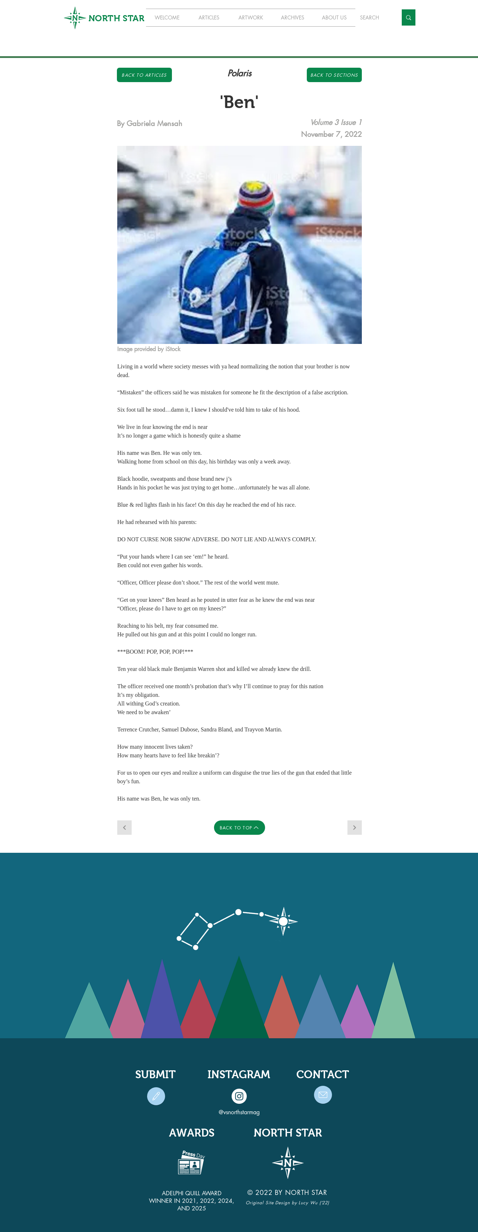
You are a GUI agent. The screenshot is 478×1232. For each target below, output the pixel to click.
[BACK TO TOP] (239, 827)
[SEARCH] (373, 17)
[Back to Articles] (144, 75)
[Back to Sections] (334, 75)
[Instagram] (239, 1096)
